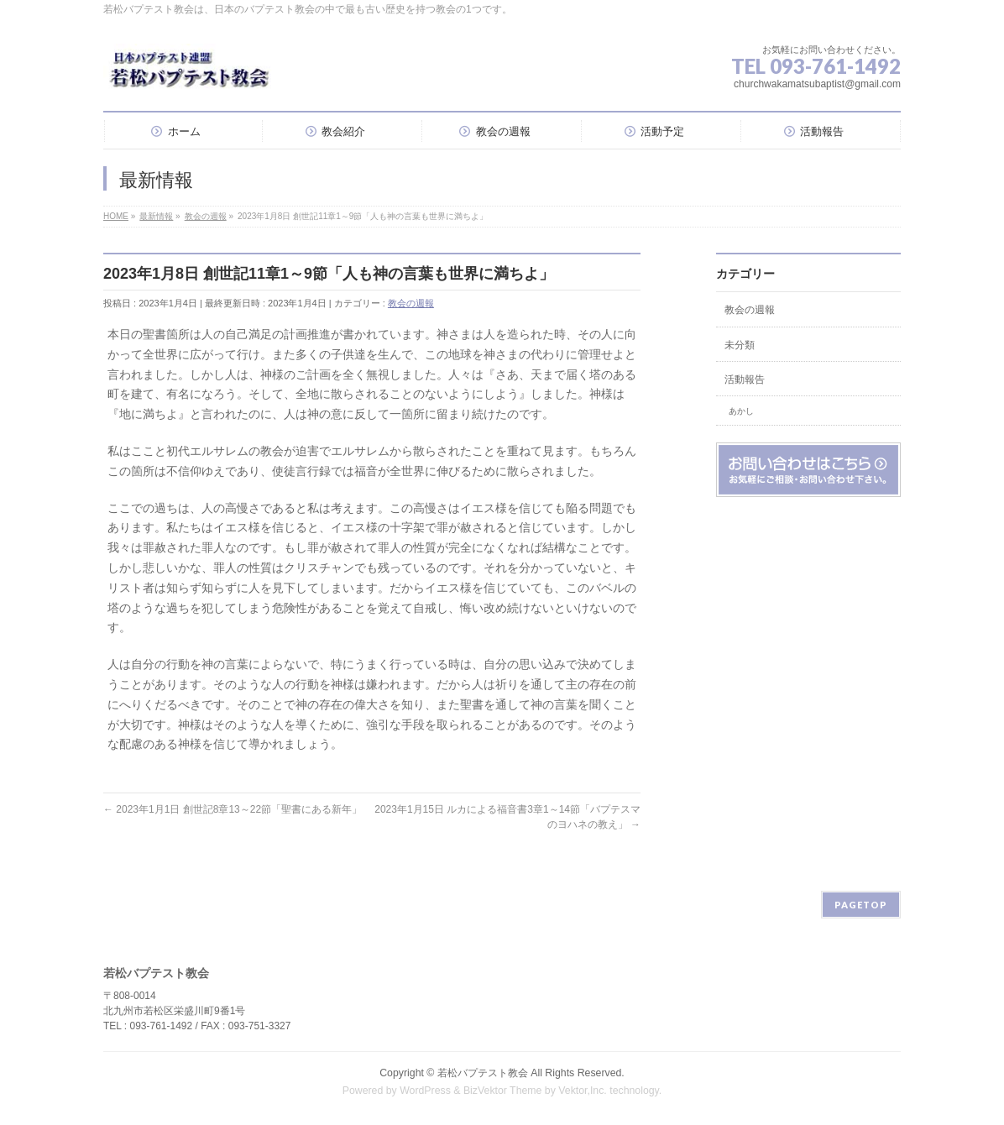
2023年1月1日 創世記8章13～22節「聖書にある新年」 (232, 809)
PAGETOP (860, 904)
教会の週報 (411, 303)
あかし (741, 411)
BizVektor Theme (502, 1090)
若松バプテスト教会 (482, 1073)
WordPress (425, 1090)
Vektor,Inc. (582, 1090)
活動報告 (744, 379)
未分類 (739, 345)
